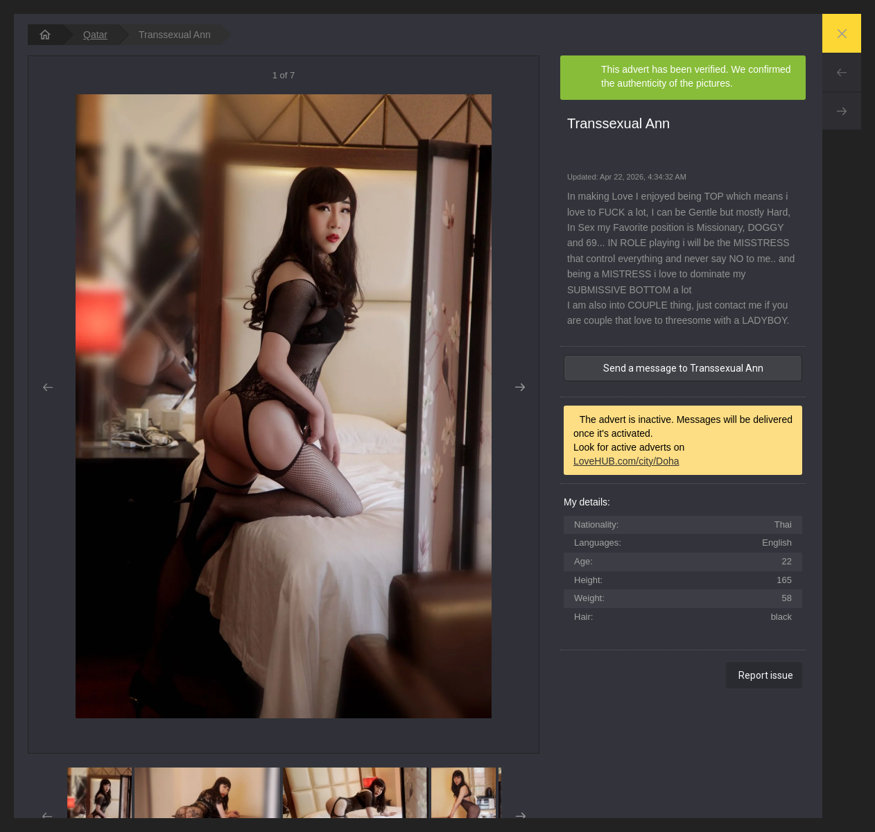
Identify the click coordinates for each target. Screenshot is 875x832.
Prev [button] (47, 387)
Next (841, 111)
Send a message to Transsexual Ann (683, 368)
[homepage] (45, 34)
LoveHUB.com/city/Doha (626, 461)
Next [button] (520, 387)
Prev (841, 72)
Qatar (95, 34)
